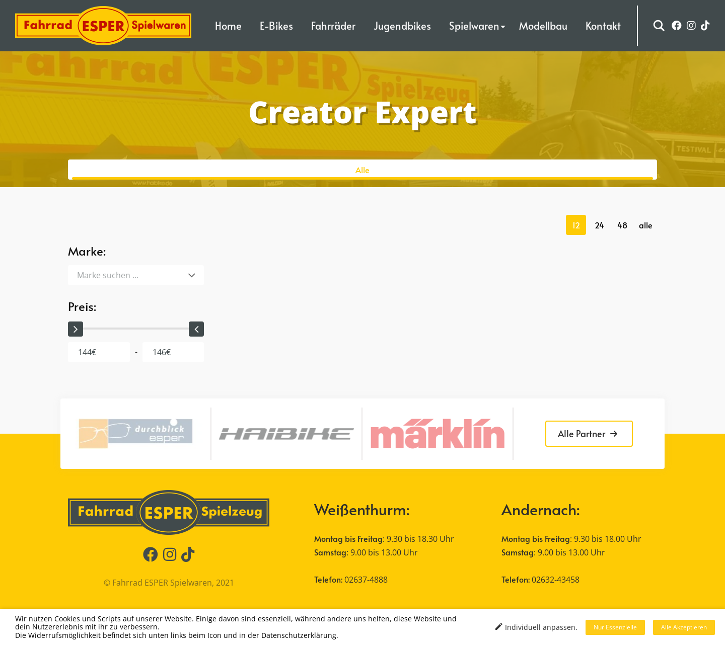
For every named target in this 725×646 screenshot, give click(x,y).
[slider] (75, 329)
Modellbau (543, 26)
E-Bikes (276, 26)
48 (622, 224)
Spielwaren (474, 26)
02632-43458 (555, 579)
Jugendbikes (402, 26)
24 (599, 224)
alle (645, 224)
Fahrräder (333, 26)
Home (228, 26)
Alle (362, 169)
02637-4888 (366, 579)
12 (576, 224)
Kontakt (603, 26)
